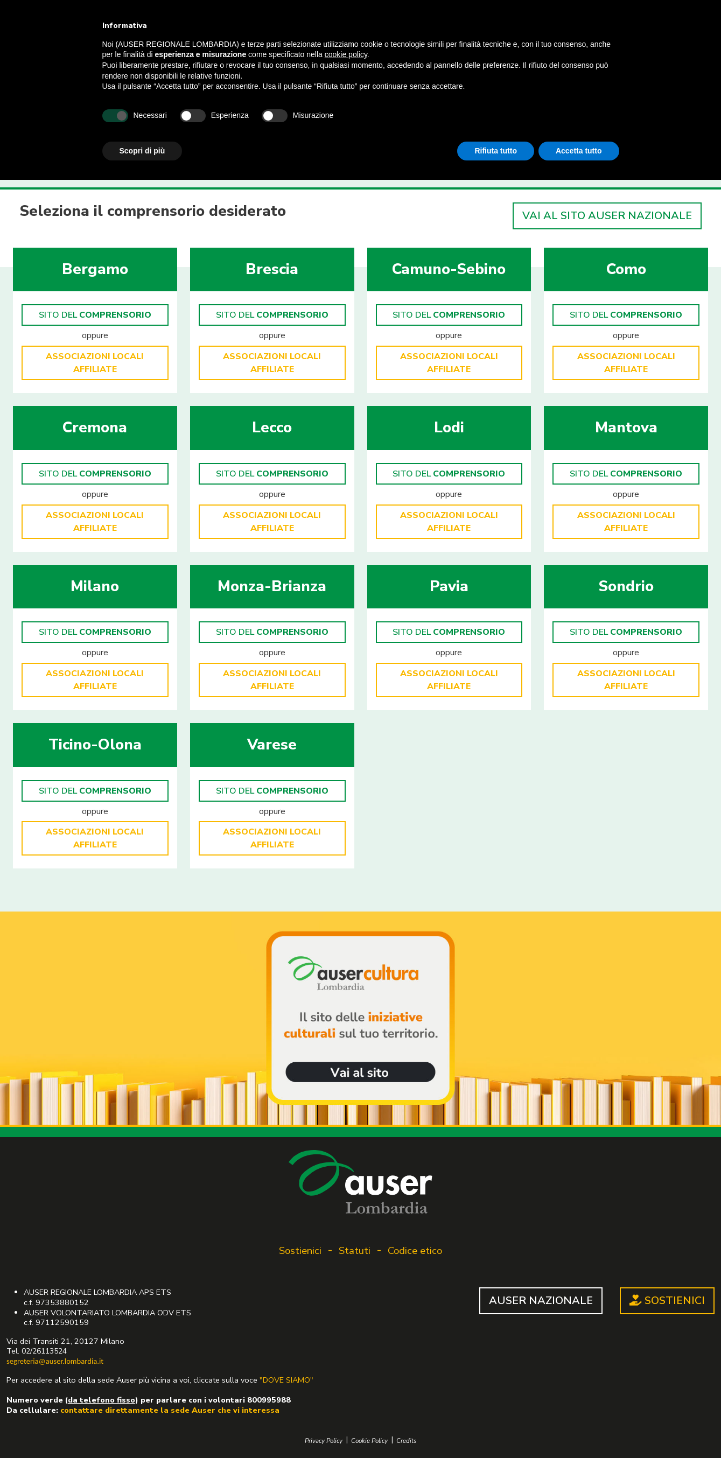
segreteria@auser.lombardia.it (54, 1361)
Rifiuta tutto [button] (495, 150)
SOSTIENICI (667, 1300)
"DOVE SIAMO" (286, 1380)
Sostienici (300, 1251)
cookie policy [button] (346, 54)
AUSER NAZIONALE (541, 1300)
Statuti (354, 1251)
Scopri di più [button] (142, 150)
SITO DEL (95, 315)
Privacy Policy (323, 1441)
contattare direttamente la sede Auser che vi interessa (169, 1410)
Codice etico (415, 1251)
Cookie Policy (369, 1441)
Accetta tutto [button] (579, 150)
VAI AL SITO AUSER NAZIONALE (607, 215)
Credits (406, 1441)
